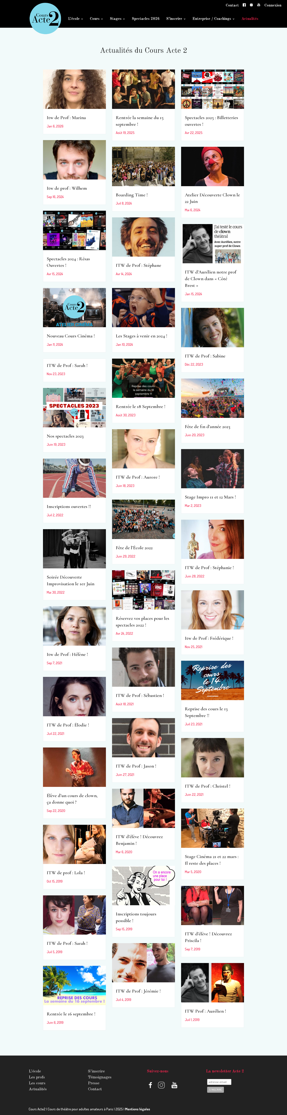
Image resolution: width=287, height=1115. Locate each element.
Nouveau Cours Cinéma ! (71, 336)
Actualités (249, 19)
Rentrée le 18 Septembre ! (140, 406)
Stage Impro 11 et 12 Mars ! (210, 497)
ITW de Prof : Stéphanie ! (209, 567)
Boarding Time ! (132, 195)
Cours (95, 19)
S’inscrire (174, 19)
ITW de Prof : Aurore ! (138, 477)
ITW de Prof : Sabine (205, 356)
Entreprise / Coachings (211, 19)
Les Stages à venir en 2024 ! (141, 336)
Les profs (37, 1077)
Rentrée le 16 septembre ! (71, 1014)
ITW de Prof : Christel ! (207, 786)
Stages (116, 19)
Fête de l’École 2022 (134, 548)
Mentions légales (137, 1109)
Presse (93, 1083)
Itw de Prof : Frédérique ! (209, 638)
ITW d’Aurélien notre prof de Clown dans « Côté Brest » (210, 278)
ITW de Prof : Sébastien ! (140, 695)
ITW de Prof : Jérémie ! (138, 991)
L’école (74, 19)
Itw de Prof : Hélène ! (67, 654)
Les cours (37, 1083)
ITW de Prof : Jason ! (136, 766)
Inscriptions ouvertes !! (69, 506)
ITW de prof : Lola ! (66, 873)
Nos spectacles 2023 (65, 436)
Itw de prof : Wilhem (67, 188)
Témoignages (99, 1077)
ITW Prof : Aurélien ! (205, 1011)
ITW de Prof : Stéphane (138, 265)
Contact (232, 5)
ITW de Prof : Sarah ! (67, 365)
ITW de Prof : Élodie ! (68, 725)
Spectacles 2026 (146, 19)
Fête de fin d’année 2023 (207, 426)
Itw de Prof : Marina (66, 117)
